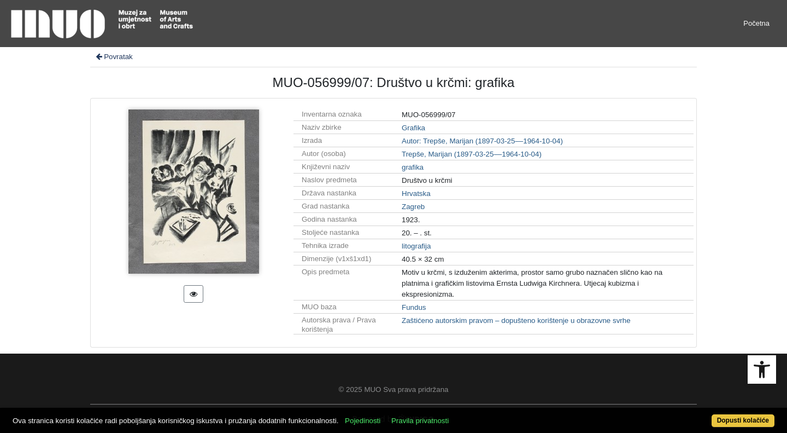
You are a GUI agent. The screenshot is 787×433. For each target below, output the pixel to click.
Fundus (414, 307)
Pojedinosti (362, 421)
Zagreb (413, 207)
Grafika (413, 128)
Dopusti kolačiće (743, 420)
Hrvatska (416, 193)
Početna (756, 23)
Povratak (114, 57)
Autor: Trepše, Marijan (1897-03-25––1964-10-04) (482, 141)
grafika (413, 167)
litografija (416, 246)
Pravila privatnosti (420, 421)
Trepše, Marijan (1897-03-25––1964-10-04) (472, 154)
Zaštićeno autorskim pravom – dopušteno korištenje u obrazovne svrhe (516, 320)
